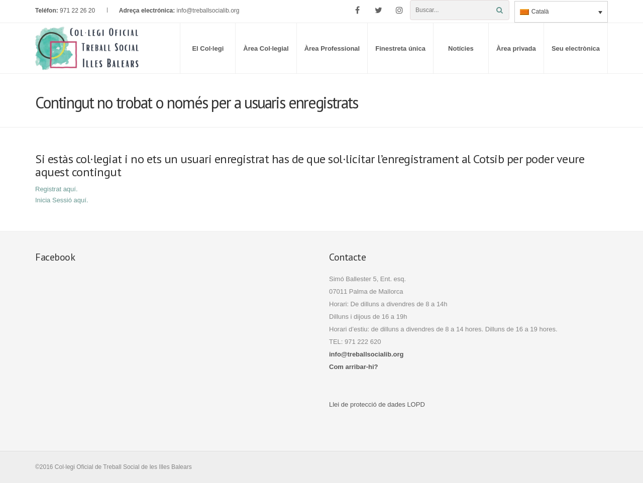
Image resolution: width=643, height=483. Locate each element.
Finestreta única (400, 48)
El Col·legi (208, 48)
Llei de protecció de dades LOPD (377, 404)
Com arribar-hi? (353, 367)
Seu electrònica (576, 48)
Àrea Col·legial (265, 48)
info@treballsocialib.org (208, 10)
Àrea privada (516, 48)
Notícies (461, 48)
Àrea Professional (332, 48)
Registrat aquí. (56, 189)
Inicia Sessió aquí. (61, 200)
